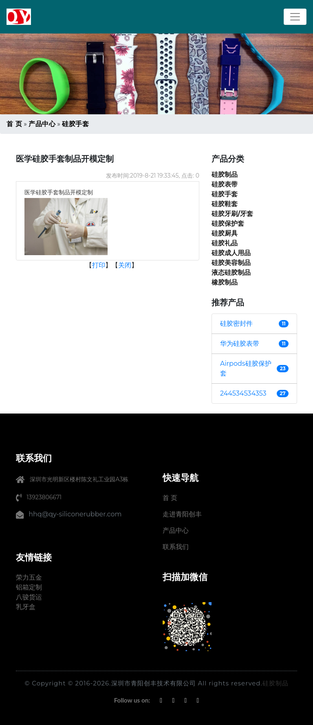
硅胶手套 (75, 124)
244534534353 (243, 393)
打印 (98, 265)
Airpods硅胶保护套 (245, 368)
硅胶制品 (275, 683)
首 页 (14, 124)
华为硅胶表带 (239, 343)
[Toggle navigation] (295, 17)
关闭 (124, 265)
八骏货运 (29, 597)
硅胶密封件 (236, 323)
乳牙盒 (25, 607)
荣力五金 (29, 577)
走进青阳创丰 (182, 514)
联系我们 (176, 547)
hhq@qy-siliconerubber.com (75, 514)
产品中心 (42, 124)
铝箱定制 (29, 587)
